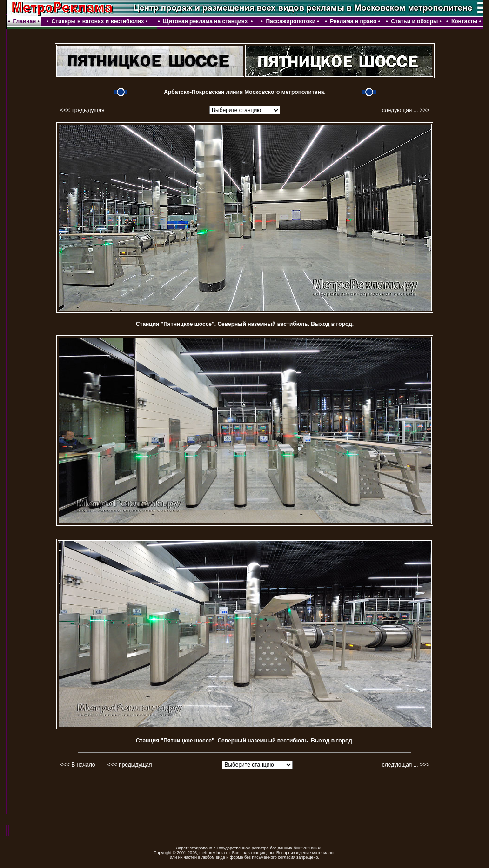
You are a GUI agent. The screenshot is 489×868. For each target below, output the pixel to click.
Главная (24, 21)
